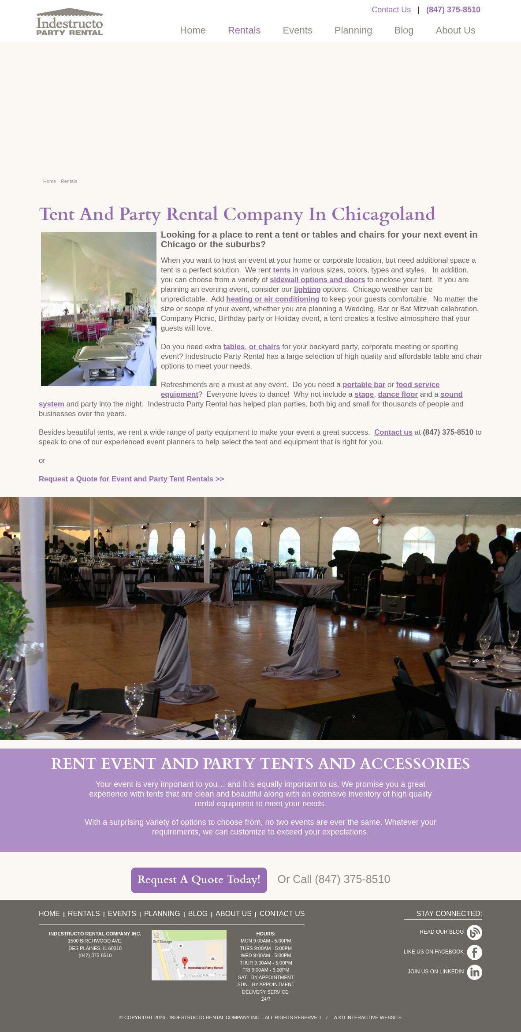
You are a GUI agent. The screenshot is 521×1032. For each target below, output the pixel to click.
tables (234, 347)
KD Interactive (359, 1017)
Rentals (244, 30)
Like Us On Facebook (443, 952)
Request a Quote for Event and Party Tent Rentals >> (131, 479)
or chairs (264, 347)
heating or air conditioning (273, 299)
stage (364, 394)
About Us (456, 30)
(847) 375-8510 (453, 9)
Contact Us (391, 9)
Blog (403, 30)
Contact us (393, 432)
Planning (353, 30)
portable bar (363, 384)
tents (281, 270)
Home (193, 30)
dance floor (398, 394)
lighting (307, 289)
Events (298, 30)
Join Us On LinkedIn (445, 972)
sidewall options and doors (317, 280)
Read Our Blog (451, 932)
